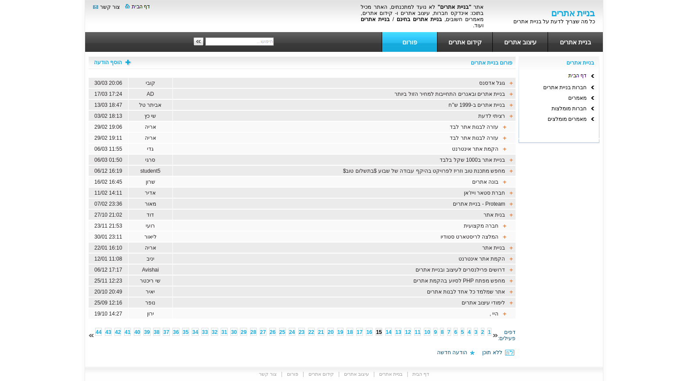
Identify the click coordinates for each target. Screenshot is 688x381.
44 (98, 332)
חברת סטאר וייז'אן (484, 193)
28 (253, 332)
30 (233, 332)
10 (427, 332)
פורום (409, 42)
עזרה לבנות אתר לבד (474, 127)
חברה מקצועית (481, 226)
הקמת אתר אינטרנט (475, 149)
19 (340, 332)
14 (388, 332)
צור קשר (110, 7)
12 (408, 332)
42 (118, 332)
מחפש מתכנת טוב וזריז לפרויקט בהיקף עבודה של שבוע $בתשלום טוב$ (424, 171)
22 (311, 332)
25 (282, 332)
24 (292, 332)
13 (398, 332)
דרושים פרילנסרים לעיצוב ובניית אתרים (460, 270)
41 (127, 332)
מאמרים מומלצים (567, 119)
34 (195, 332)
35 (185, 332)
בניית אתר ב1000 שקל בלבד (472, 160)
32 (214, 332)
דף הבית (420, 374)
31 (224, 332)
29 (243, 332)
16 (369, 332)
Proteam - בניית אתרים (479, 204)
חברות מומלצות (569, 108)
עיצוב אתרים (520, 42)
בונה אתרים (485, 182)
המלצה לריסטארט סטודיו (470, 237)
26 (273, 332)
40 (137, 332)
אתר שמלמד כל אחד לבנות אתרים (466, 292)
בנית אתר (494, 215)
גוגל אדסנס (492, 83)
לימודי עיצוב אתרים (483, 303)
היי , (493, 314)
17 (359, 332)
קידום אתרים (465, 42)
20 (330, 332)
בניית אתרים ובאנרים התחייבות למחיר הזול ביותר (449, 94)
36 (176, 332)
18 (350, 332)
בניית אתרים (575, 42)
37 (166, 332)
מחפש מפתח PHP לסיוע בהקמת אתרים (459, 281)
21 (321, 332)
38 (156, 332)
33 (205, 332)
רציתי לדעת (491, 116)
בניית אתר (493, 248)
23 (302, 332)
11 (417, 332)
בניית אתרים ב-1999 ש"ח (476, 105)
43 (108, 332)
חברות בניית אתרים (565, 87)
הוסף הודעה (113, 62)
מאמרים (577, 98)
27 (263, 332)
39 (147, 332)
